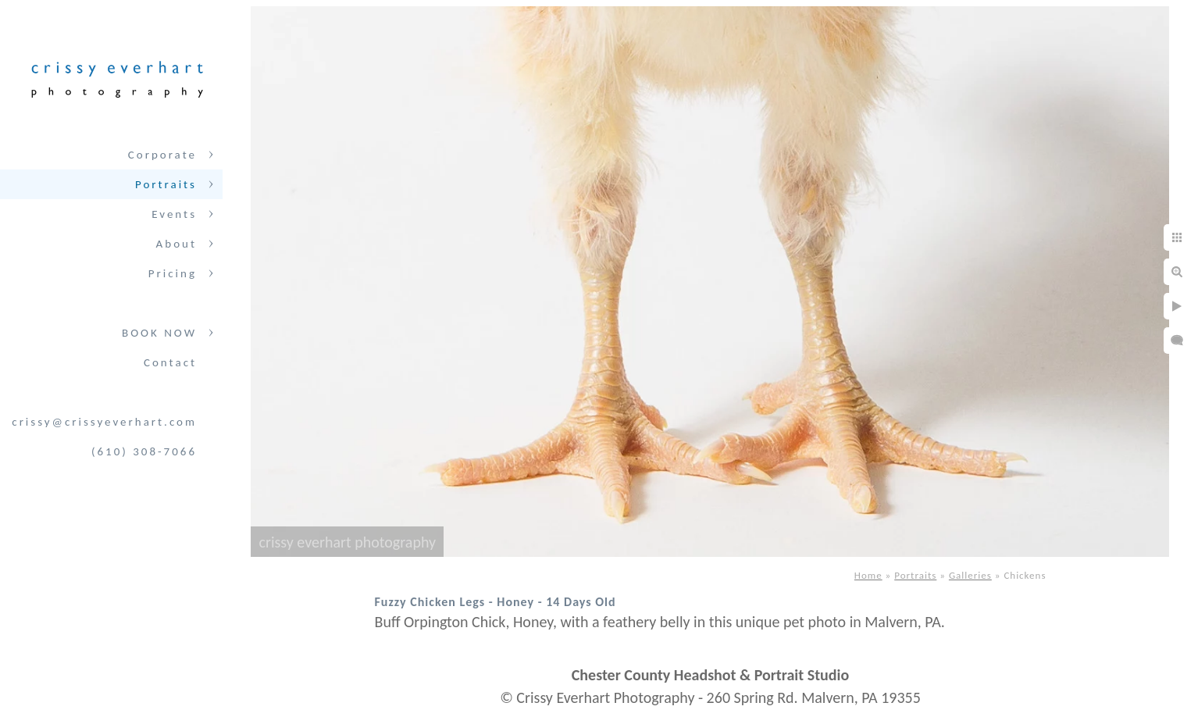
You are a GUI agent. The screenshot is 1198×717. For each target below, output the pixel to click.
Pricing (172, 273)
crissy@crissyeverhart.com (104, 422)
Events (174, 214)
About (176, 244)
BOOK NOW (159, 333)
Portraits (166, 184)
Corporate (162, 155)
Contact (170, 362)
